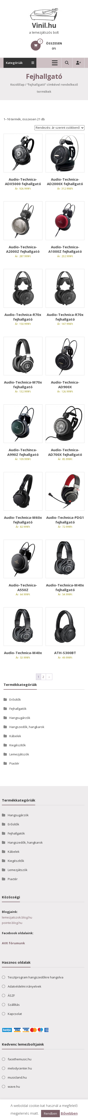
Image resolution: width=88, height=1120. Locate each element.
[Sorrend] (59, 127)
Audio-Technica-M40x (23, 652)
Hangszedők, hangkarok (26, 727)
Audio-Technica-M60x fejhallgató (23, 519)
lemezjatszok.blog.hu (17, 917)
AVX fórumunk (13, 943)
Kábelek (15, 736)
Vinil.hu (44, 25)
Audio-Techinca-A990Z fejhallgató (23, 452)
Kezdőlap (17, 84)
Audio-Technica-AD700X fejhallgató (65, 452)
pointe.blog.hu (12, 923)
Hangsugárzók (19, 718)
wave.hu (14, 1086)
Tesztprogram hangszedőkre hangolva (35, 977)
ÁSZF (11, 995)
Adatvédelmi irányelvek (24, 986)
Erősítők (15, 699)
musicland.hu (17, 1077)
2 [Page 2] (43, 677)
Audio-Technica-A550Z (23, 587)
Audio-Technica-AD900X (65, 384)
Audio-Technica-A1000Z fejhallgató (65, 249)
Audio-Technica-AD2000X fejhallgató (65, 181)
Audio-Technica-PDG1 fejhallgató (65, 519)
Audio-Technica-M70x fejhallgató (23, 384)
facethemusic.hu (19, 1059)
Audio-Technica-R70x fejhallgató (22, 317)
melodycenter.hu (20, 1068)
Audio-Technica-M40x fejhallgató (65, 587)
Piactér (14, 763)
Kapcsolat (15, 1014)
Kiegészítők (17, 745)
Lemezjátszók (19, 754)
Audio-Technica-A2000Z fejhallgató (23, 249)
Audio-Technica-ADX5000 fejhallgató (23, 181)
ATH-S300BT (65, 652)
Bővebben (69, 1113)
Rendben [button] (50, 1113)
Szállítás (14, 1005)
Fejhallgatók (18, 708)
